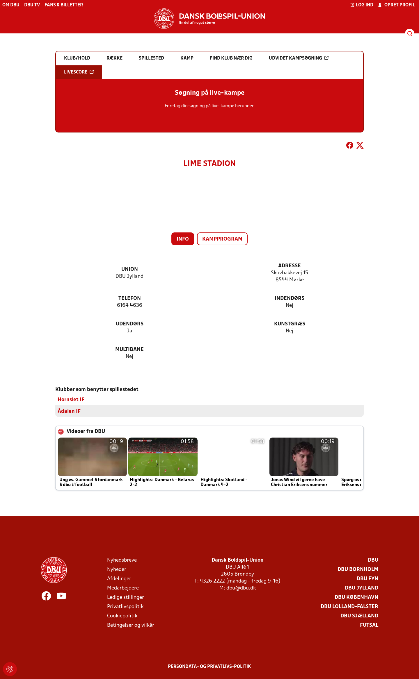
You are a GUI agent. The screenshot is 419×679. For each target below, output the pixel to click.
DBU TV (32, 5)
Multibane (129, 349)
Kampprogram (222, 239)
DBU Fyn (367, 578)
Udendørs (129, 324)
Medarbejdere (123, 587)
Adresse (289, 266)
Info (183, 239)
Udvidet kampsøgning (299, 58)
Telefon (129, 298)
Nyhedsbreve (122, 560)
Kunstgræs (289, 324)
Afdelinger (119, 578)
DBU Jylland (361, 587)
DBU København (356, 597)
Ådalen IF (69, 411)
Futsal (369, 625)
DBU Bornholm (358, 569)
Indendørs (289, 298)
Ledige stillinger (125, 597)
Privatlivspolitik (125, 606)
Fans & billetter (64, 5)
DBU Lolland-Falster (349, 606)
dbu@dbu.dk (241, 587)
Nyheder (116, 569)
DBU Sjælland (359, 615)
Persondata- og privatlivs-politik (209, 666)
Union (129, 269)
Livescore (79, 72)
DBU (373, 560)
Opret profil (396, 5)
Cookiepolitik (122, 615)
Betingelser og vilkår (130, 625)
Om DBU (10, 5)
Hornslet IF (71, 399)
